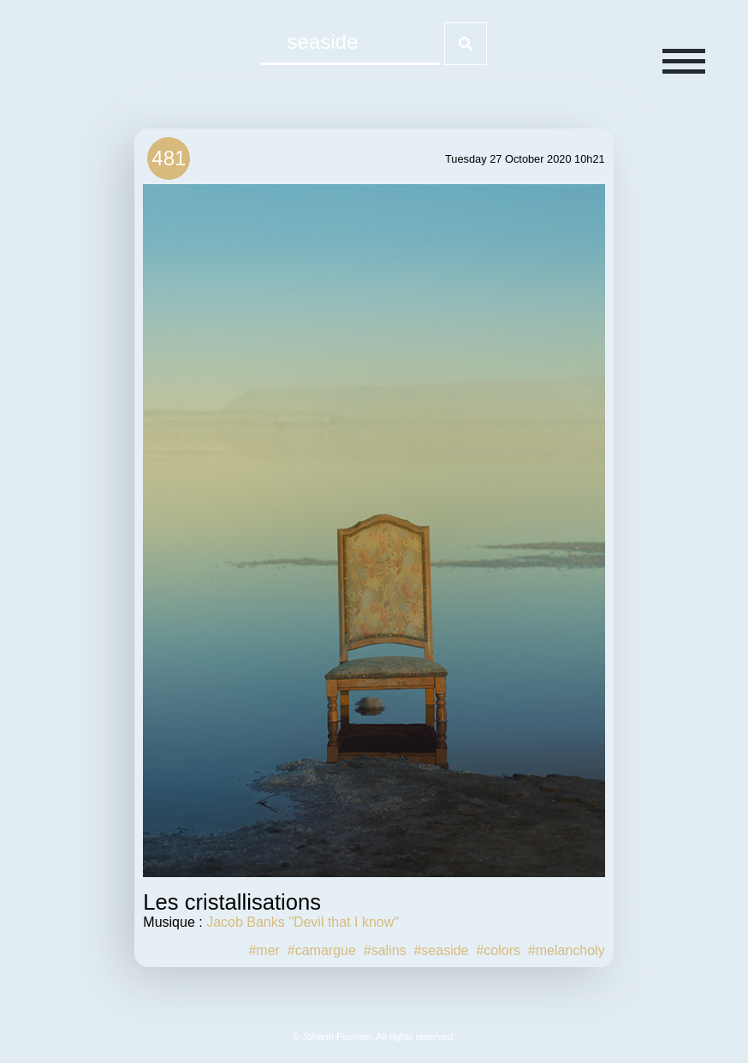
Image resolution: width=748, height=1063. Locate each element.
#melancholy (566, 950)
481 (168, 158)
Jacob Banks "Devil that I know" (302, 922)
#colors (498, 950)
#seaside (440, 950)
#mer (263, 950)
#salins (385, 950)
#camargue (322, 950)
